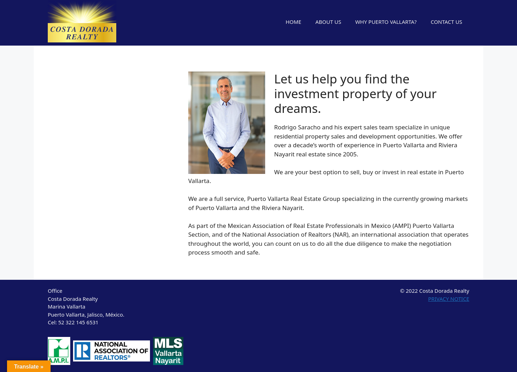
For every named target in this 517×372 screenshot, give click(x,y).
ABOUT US (328, 21)
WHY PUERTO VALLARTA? (386, 21)
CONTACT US (446, 21)
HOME (293, 21)
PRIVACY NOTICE (448, 298)
